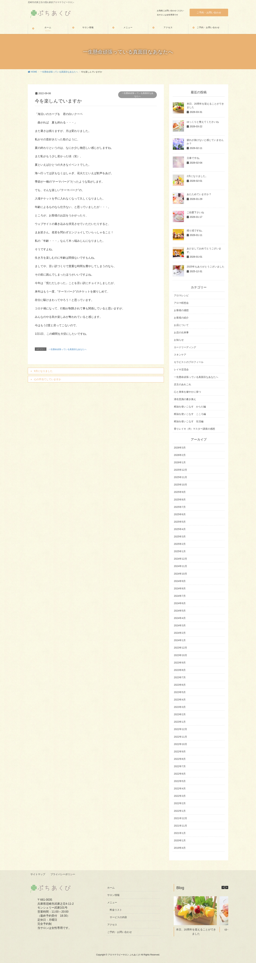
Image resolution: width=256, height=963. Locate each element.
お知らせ (179, 339)
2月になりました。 (197, 176)
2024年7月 (180, 595)
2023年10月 (180, 655)
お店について (181, 325)
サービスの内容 (118, 917)
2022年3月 (180, 795)
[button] (226, 887)
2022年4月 (180, 788)
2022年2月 (180, 803)
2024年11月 (180, 566)
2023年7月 (180, 677)
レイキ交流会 (181, 369)
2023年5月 (180, 692)
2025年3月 (180, 536)
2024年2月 (180, 632)
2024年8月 (180, 588)
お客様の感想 (181, 310)
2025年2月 (180, 544)
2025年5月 (180, 521)
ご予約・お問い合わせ (209, 12)
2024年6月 (180, 603)
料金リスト (116, 909)
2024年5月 (180, 610)
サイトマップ (38, 874)
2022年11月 (180, 736)
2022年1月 (180, 810)
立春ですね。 (194, 158)
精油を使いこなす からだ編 (190, 406)
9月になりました (43, 371)
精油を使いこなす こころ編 (190, 414)
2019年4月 (180, 847)
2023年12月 (180, 647)
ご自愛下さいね (195, 212)
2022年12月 (180, 729)
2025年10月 (180, 484)
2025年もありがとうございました (205, 266)
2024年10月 (180, 573)
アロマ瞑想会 (181, 302)
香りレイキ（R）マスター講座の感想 (194, 428)
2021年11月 (180, 825)
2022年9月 (180, 751)
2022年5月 (180, 781)
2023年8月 (180, 670)
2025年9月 (180, 492)
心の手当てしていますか (47, 379)
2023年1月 (180, 721)
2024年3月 (180, 625)
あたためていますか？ (199, 194)
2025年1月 (180, 551)
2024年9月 (180, 581)
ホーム (111, 887)
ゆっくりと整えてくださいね (203, 121)
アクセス (112, 924)
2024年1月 (180, 640)
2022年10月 (180, 744)
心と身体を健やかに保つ (187, 391)
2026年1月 (180, 462)
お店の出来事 (181, 332)
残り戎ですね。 (195, 230)
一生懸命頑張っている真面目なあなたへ (137, 95)
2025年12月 (180, 469)
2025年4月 (180, 529)
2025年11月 (180, 477)
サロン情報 (113, 894)
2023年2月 (180, 714)
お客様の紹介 (181, 317)
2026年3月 (180, 447)
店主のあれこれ (182, 384)
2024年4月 (180, 618)
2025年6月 (180, 514)
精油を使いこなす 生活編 (188, 421)
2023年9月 (180, 662)
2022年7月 (180, 766)
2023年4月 (180, 699)
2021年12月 (180, 818)
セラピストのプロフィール (188, 362)
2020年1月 (180, 840)
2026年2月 (180, 455)
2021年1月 (180, 833)
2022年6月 (180, 773)
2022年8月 (180, 759)
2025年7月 (180, 507)
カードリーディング (185, 347)
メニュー (112, 902)
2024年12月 (180, 558)
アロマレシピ (181, 295)
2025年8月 (180, 499)
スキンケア (180, 354)
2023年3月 (180, 707)
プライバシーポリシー (63, 874)
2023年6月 (180, 684)
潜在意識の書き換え (185, 399)
